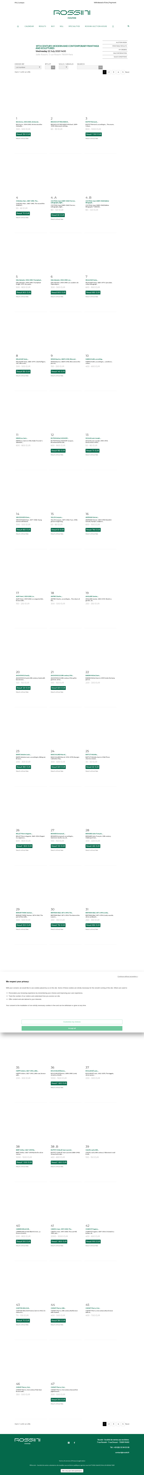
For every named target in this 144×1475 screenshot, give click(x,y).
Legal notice (81, 1461)
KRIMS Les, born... (22, 438)
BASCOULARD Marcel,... (59, 754)
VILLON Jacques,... (57, 517)
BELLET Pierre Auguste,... (24, 834)
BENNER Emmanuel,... (58, 834)
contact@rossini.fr (122, 1452)
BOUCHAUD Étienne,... (58, 1071)
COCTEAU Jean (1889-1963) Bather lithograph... (97, 202)
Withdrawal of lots (101, 3)
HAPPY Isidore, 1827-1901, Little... (27, 1071)
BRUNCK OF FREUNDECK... (60, 122)
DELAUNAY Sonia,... (92, 280)
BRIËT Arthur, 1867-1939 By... (25, 1150)
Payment (112, 3)
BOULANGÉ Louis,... (92, 1071)
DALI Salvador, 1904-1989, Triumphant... (29, 280)
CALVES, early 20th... (92, 1150)
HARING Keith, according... (94, 359)
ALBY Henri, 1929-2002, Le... (25, 596)
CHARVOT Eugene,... (92, 1229)
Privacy (74, 1461)
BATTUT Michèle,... (92, 754)
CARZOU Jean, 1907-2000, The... (61, 1229)
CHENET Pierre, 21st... (93, 1308)
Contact (21, 3)
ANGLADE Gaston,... (92, 596)
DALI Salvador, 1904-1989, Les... (61, 280)
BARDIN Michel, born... (93, 675)
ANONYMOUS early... (23, 675)
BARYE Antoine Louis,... (23, 754)
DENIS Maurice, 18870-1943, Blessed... (63, 359)
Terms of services (65, 1461)
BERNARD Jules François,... (94, 834)
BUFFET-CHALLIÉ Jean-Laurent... (61, 1150)
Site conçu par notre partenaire (72, 1470)
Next (127, 72)
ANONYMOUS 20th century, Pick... (62, 675)
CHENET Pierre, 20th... (58, 1308)
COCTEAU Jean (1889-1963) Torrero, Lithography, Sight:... (63, 202)
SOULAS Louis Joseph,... (93, 438)
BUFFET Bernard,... (92, 122)
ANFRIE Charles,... (57, 596)
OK (53, 67)
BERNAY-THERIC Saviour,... (24, 913)
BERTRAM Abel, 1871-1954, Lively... (97, 913)
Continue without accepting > (128, 976)
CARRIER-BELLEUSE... (23, 1229)
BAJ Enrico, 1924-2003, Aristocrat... (27, 122)
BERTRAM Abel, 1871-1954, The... (62, 913)
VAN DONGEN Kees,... (23, 517)
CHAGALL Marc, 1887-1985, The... (27, 201)
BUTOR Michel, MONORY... (60, 438)
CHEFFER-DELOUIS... (23, 1308)
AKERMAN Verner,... (92, 517)
